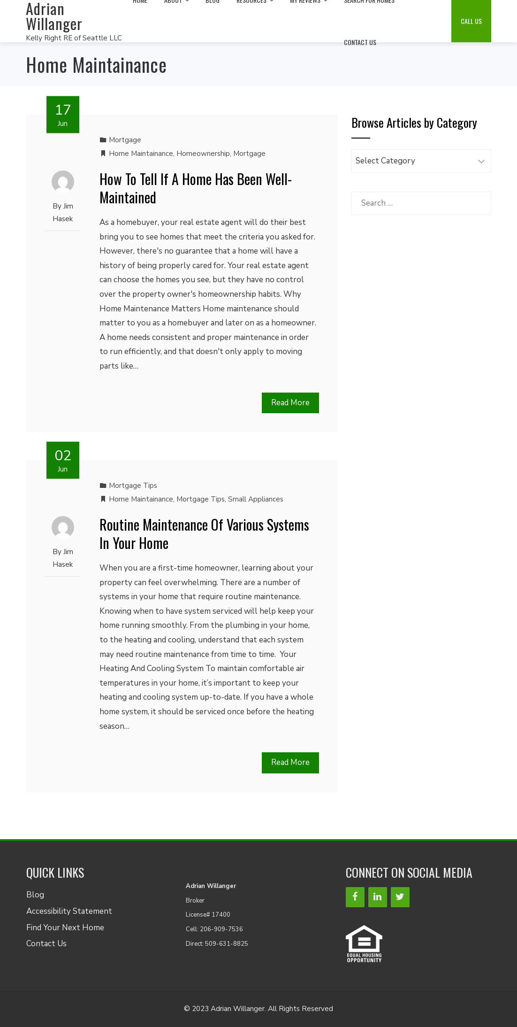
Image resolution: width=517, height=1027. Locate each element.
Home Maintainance (141, 153)
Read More (290, 402)
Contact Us (360, 42)
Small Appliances (255, 499)
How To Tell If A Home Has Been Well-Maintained (195, 188)
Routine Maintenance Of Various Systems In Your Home (204, 533)
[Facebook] (355, 897)
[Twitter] (400, 897)
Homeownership (203, 153)
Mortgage (125, 140)
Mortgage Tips (133, 485)
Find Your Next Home (65, 927)
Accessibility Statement (69, 911)
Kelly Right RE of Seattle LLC (74, 38)
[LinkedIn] (377, 897)
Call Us (471, 21)
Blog (35, 894)
